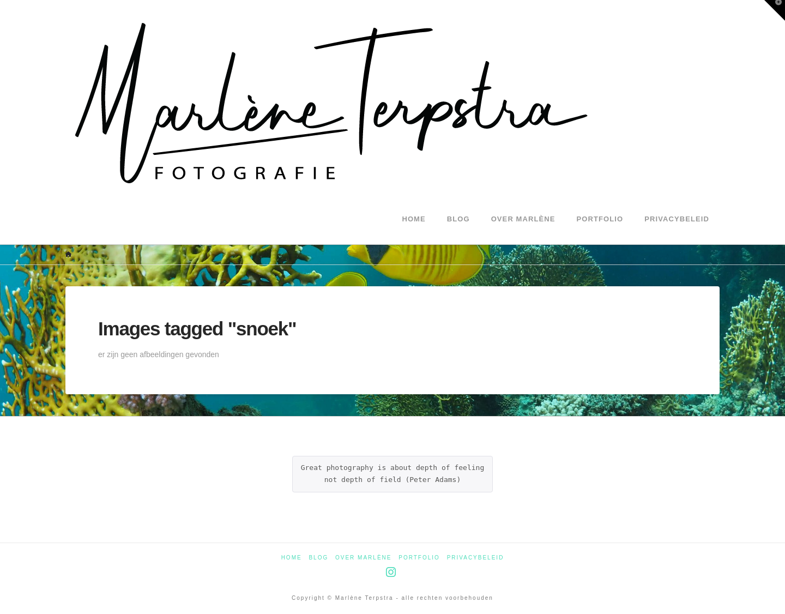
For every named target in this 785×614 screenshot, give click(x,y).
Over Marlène (363, 558)
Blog (318, 558)
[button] (774, 10)
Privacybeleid (475, 558)
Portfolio (419, 558)
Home (291, 558)
